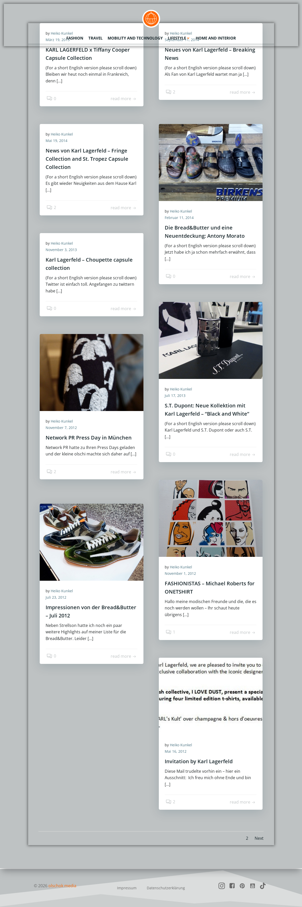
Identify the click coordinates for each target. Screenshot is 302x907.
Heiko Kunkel (64, 134)
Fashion (74, 37)
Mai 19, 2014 (58, 141)
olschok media (63, 886)
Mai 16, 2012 (177, 752)
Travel (95, 37)
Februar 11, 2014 (180, 218)
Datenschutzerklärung (166, 887)
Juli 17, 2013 (176, 396)
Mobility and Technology (135, 37)
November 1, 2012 (182, 574)
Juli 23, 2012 (57, 598)
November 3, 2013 (63, 250)
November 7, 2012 (63, 428)
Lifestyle (179, 37)
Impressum (127, 887)
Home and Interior (216, 37)
